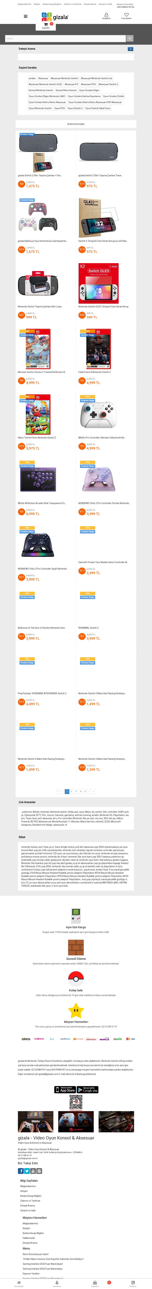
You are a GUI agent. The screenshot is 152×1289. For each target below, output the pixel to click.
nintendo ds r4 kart (57, 856)
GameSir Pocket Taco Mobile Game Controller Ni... (103, 562)
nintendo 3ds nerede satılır (65, 866)
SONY (121, 812)
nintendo (44, 812)
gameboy (69, 815)
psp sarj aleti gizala (62, 863)
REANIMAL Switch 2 (88, 628)
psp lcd (47, 863)
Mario (88, 812)
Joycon (50, 815)
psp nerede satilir (41, 860)
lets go (112, 818)
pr (22, 815)
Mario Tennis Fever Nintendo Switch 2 (37, 437)
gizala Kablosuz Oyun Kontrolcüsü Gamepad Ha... (42, 241)
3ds (104, 812)
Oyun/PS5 (59, 108)
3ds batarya (106, 860)
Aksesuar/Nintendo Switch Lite (96, 78)
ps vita (90, 818)
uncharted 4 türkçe (31, 869)
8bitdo (36, 812)
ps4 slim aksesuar (84, 847)
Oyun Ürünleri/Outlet (113, 96)
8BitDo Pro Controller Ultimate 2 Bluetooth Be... (102, 437)
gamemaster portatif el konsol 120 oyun (41, 853)
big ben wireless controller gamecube (105, 850)
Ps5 (44, 815)
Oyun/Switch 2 (75, 108)
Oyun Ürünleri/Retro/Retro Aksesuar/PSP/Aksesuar (95, 102)
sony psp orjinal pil (91, 879)
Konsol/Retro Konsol (66, 90)
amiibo (32, 78)
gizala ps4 (56, 860)
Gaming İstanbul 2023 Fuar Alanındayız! (43, 1278)
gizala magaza (120, 860)
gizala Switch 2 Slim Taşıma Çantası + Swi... (40, 175)
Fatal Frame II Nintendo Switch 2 (94, 372)
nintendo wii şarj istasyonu (114, 853)
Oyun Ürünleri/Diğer (89, 90)
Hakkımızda (29, 1238)
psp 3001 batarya (101, 856)
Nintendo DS (106, 815)
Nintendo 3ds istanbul (32, 863)
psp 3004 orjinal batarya (106, 847)
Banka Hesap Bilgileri (30, 1196)
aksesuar (47, 818)
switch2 (99, 821)
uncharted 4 (86, 882)
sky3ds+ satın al (70, 860)
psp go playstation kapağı (107, 863)
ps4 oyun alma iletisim (68, 882)
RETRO (34, 821)
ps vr (51, 847)
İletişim (24, 1191)
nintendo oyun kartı (89, 860)
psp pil (37, 850)
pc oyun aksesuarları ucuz (43, 882)
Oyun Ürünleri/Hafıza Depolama (84, 96)
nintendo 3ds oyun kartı (80, 856)
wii (127, 815)
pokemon (27, 812)
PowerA (25, 821)
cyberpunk (58, 825)
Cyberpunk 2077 (32, 815)
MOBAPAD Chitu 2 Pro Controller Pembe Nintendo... (104, 503)
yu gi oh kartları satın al (91, 866)
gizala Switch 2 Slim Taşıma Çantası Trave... (100, 175)
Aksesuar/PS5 (88, 84)
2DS (106, 818)
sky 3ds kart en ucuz (89, 853)
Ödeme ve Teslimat (30, 1200)
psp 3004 (46, 866)
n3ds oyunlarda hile (51, 850)
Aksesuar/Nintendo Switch (64, 78)
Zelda (70, 812)
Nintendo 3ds (79, 818)
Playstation (119, 815)
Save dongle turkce (64, 847)
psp (76, 812)
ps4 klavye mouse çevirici (34, 856)
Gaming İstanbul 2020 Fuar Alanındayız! (43, 1264)
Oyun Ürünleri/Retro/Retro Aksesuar (47, 102)
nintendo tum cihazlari (73, 850)
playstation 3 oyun (113, 866)
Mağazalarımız (28, 1186)
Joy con (99, 818)
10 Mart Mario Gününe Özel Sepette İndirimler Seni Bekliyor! (53, 1259)
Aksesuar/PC (71, 84)
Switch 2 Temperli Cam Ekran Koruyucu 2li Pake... (103, 241)
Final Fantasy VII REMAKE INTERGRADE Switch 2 (42, 693)
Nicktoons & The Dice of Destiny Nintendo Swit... (42, 628)
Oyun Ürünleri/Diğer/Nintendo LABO (47, 96)
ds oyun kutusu (70, 853)
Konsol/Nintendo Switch (41, 90)
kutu (34, 818)
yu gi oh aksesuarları (83, 863)
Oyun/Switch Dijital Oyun (97, 108)
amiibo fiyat (102, 869)
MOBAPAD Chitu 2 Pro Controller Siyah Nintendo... (43, 568)
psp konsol (89, 869)
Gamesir (59, 815)
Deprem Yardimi (31, 1273)
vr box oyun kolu (60, 886)
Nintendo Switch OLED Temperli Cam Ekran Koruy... (104, 306)
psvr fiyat (43, 847)
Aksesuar (43, 78)
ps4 (126, 812)
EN (133, 7)
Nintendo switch (58, 812)
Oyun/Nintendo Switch (40, 108)
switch (98, 812)
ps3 (40, 818)
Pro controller (65, 818)
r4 (66, 825)
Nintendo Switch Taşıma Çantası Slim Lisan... (40, 306)
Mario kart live (87, 821)
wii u (55, 818)
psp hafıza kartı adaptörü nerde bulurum (62, 869)
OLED (107, 821)
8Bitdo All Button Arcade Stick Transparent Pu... (42, 503)
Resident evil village (42, 825)
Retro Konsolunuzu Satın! (35, 1254)
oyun (81, 812)
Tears (28, 818)
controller (112, 812)
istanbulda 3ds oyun (40, 886)
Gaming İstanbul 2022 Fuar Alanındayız (42, 1268)
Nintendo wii (45, 821)
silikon (120, 818)
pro (23, 818)
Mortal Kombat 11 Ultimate (65, 821)
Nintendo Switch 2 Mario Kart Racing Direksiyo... (102, 693)
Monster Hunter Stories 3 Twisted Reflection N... (42, 372)
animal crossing (83, 815)
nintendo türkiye (29, 847)
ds (93, 812)
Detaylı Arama (27, 1205)
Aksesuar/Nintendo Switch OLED (45, 84)
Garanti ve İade (28, 1210)
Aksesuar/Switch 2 (108, 84)
